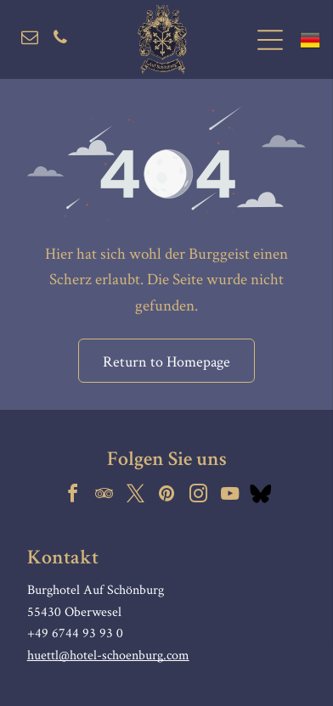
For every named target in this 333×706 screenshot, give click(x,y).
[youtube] (229, 496)
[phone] (60, 39)
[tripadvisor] (103, 496)
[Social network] (260, 496)
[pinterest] (166, 496)
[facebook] (72, 496)
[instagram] (198, 496)
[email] (29, 39)
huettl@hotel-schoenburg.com (108, 655)
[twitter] (135, 496)
